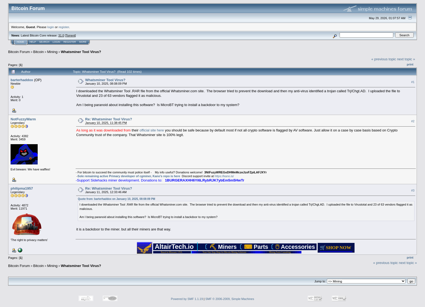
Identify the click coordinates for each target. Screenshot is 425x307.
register (64, 27)
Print (410, 64)
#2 (412, 121)
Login (56, 42)
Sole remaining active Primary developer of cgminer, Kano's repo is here (129, 176)
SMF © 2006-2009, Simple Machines (229, 299)
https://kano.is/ (224, 176)
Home (20, 42)
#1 (412, 82)
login (50, 27)
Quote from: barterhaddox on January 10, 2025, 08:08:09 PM (116, 198)
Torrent (70, 35)
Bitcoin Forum (19, 52)
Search (44, 42)
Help (33, 42)
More (82, 42)
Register (69, 42)
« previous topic (383, 59)
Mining (52, 52)
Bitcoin (38, 52)
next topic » (406, 59)
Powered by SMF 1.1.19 (187, 299)
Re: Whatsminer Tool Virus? (108, 119)
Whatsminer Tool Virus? (81, 52)
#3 (412, 190)
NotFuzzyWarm (23, 119)
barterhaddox (22, 80)
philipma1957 (22, 188)
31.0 (61, 35)
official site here (152, 130)
